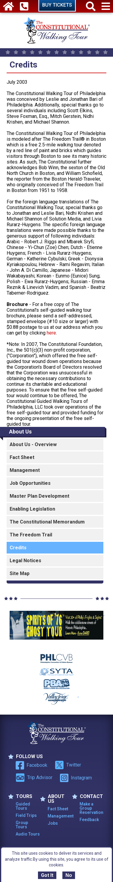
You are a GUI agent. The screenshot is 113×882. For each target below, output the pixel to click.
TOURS (20, 796)
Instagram (76, 778)
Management (25, 470)
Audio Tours (28, 834)
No (68, 875)
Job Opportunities (30, 483)
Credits (18, 547)
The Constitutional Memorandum (47, 522)
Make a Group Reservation (91, 808)
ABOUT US (52, 799)
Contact (87, 796)
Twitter (68, 765)
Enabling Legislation (32, 509)
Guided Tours (23, 806)
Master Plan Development (39, 496)
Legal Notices (25, 560)
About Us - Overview (33, 444)
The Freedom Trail (31, 535)
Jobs (53, 823)
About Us (20, 431)
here (51, 333)
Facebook (31, 765)
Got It (47, 875)
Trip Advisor (34, 777)
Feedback (89, 820)
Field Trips (26, 815)
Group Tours (22, 824)
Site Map (20, 573)
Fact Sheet (22, 457)
